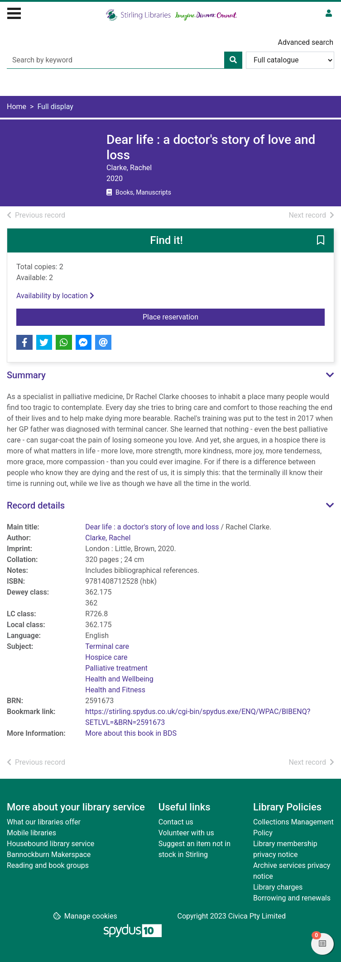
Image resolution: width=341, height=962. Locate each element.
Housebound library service (50, 843)
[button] (321, 241)
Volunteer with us (186, 833)
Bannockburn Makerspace (49, 854)
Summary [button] (26, 375)
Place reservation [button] (234, 316)
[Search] (233, 60)
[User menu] (328, 13)
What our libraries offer (44, 822)
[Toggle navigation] (14, 12)
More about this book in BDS (131, 733)
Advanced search (305, 42)
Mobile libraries (31, 833)
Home (16, 106)
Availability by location (55, 295)
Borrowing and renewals (292, 898)
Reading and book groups (48, 865)
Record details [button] (36, 505)
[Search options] (290, 60)
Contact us (175, 822)
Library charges (278, 887)
